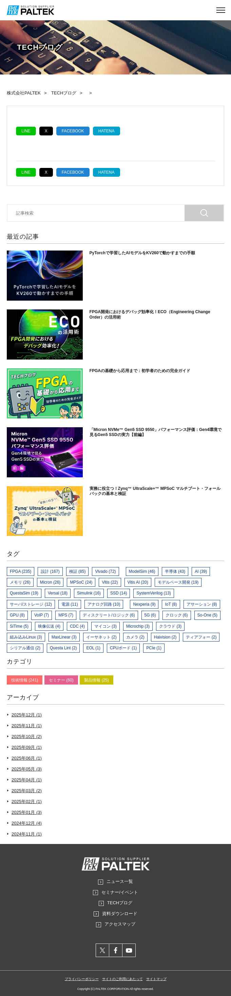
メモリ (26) (20, 582)
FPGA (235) (20, 571)
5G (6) (150, 615)
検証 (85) (77, 571)
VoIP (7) (41, 615)
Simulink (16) (89, 593)
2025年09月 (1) (27, 747)
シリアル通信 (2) (25, 648)
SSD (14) (118, 593)
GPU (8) (17, 615)
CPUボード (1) (123, 648)
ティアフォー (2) (201, 637)
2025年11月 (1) (27, 725)
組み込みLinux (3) (26, 637)
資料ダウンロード (119, 913)
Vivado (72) (105, 571)
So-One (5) (207, 615)
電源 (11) (69, 604)
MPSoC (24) (81, 582)
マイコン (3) (105, 626)
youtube (129, 950)
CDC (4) (77, 626)
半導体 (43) (175, 571)
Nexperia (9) (144, 604)
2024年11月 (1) (27, 834)
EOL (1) (93, 648)
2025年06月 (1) (27, 758)
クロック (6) (177, 615)
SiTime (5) (19, 626)
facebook (115, 950)
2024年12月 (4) (27, 823)
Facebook (73, 131)
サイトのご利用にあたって (122, 979)
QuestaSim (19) (24, 593)
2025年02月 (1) (27, 801)
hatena (106, 131)
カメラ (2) (135, 637)
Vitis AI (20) (138, 582)
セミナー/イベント (119, 892)
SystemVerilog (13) (153, 593)
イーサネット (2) (101, 637)
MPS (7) (65, 615)
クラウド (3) (170, 626)
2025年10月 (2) (27, 736)
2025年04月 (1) (27, 779)
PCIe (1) (153, 648)
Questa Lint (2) (63, 648)
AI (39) (201, 571)
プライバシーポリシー (82, 979)
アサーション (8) (202, 604)
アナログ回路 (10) (104, 604)
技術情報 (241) (24, 680)
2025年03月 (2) (27, 790)
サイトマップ (156, 979)
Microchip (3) (138, 626)
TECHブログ (119, 902)
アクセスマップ (119, 924)
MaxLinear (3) (64, 637)
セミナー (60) (61, 680)
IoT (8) (171, 604)
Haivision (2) (165, 637)
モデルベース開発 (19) (178, 582)
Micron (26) (50, 582)
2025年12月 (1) (27, 714)
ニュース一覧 (120, 881)
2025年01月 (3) (27, 812)
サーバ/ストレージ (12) (31, 604)
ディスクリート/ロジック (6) (109, 615)
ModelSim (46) (142, 571)
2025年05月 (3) (27, 769)
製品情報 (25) (96, 680)
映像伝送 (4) (49, 626)
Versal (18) (58, 593)
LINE (26, 131)
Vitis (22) (110, 582)
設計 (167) (50, 571)
